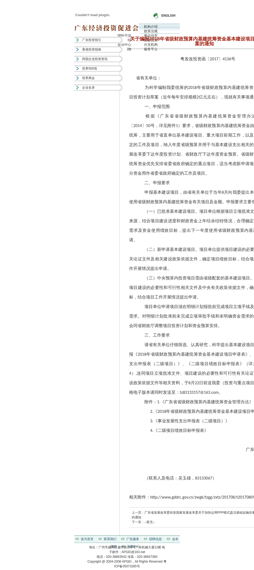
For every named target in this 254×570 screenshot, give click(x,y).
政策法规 (151, 31)
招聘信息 (155, 539)
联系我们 (110, 539)
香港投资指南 (91, 49)
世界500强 (89, 68)
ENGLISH (168, 15)
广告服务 (132, 539)
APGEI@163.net (133, 552)
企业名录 (88, 87)
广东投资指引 (91, 40)
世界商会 (88, 78)
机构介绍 (151, 27)
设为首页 (87, 539)
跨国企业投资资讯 (94, 59)
